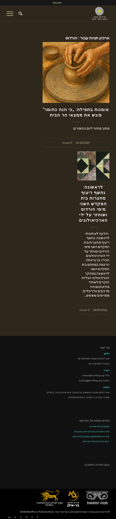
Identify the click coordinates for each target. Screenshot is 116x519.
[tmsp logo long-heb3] (68, 13)
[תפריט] (11, 13)
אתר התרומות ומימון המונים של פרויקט (91, 436)
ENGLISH (57, 3)
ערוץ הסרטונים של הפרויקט (96, 441)
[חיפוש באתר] (20, 13)
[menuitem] (57, 3)
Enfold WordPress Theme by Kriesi (37, 511)
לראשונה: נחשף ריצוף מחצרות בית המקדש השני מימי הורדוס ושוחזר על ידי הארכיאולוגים (93, 204)
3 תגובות (84, 310)
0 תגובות (67, 142)
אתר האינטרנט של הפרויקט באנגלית (91, 431)
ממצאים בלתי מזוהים (99, 426)
